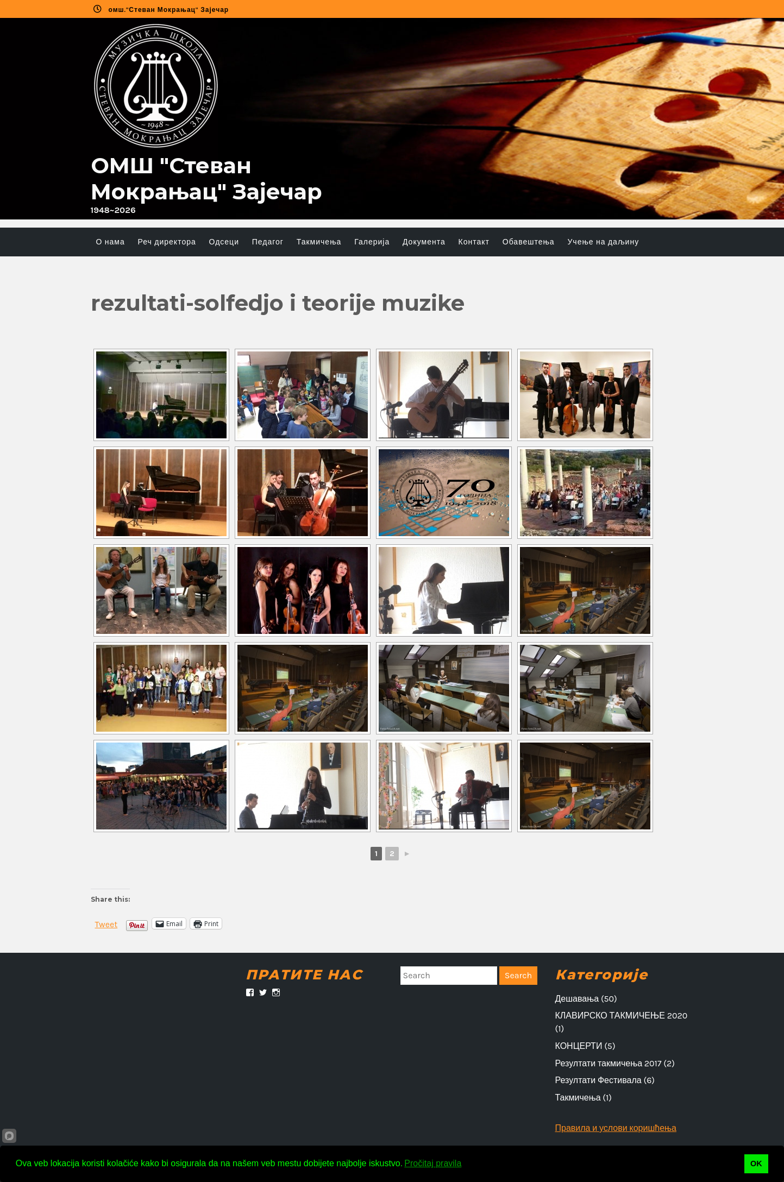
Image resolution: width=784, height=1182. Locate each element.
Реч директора (167, 242)
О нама (110, 242)
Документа (424, 242)
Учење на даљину (603, 242)
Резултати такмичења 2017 (608, 1063)
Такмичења (319, 242)
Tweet (106, 923)
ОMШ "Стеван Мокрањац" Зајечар (206, 178)
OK (756, 1163)
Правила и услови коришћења (615, 1128)
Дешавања (577, 999)
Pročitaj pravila (432, 1163)
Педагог (268, 242)
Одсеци (224, 242)
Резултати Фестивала (598, 1080)
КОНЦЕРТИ (579, 1046)
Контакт (474, 242)
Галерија (372, 242)
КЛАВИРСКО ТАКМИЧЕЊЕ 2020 (621, 1015)
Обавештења (529, 242)
